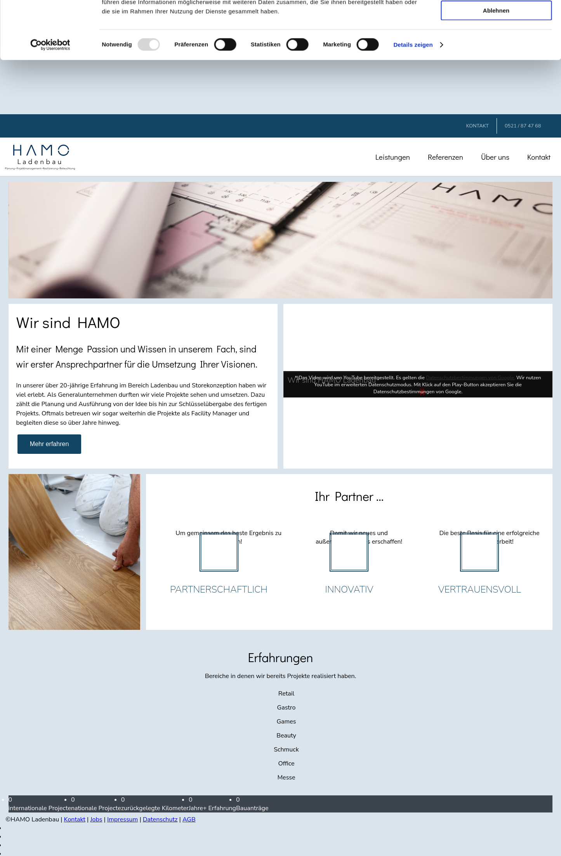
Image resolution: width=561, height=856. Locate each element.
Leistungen (392, 157)
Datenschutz (160, 819)
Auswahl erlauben (496, 42)
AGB (189, 819)
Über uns (495, 157)
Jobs (96, 819)
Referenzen (445, 157)
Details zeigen (412, 99)
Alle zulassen (496, 19)
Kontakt (539, 157)
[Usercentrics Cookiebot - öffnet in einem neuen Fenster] (50, 99)
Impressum (122, 819)
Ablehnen (496, 64)
